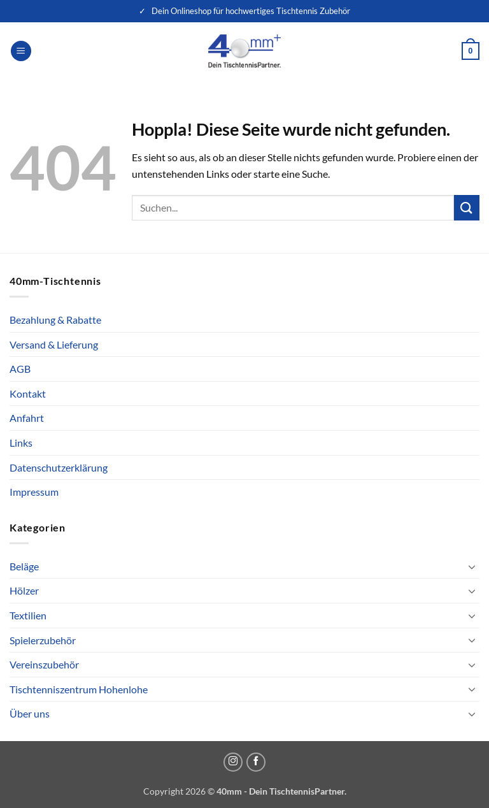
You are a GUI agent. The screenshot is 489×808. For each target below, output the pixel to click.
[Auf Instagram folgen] (233, 762)
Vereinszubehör (44, 664)
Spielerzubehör (43, 640)
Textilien (28, 615)
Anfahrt (27, 418)
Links (21, 442)
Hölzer (24, 590)
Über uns (30, 713)
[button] (21, 51)
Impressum (34, 492)
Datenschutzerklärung (59, 467)
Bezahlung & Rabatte (55, 320)
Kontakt (28, 393)
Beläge (24, 566)
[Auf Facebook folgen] (256, 762)
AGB (20, 369)
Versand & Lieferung (54, 344)
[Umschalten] (471, 566)
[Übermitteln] (466, 207)
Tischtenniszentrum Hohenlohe (79, 689)
